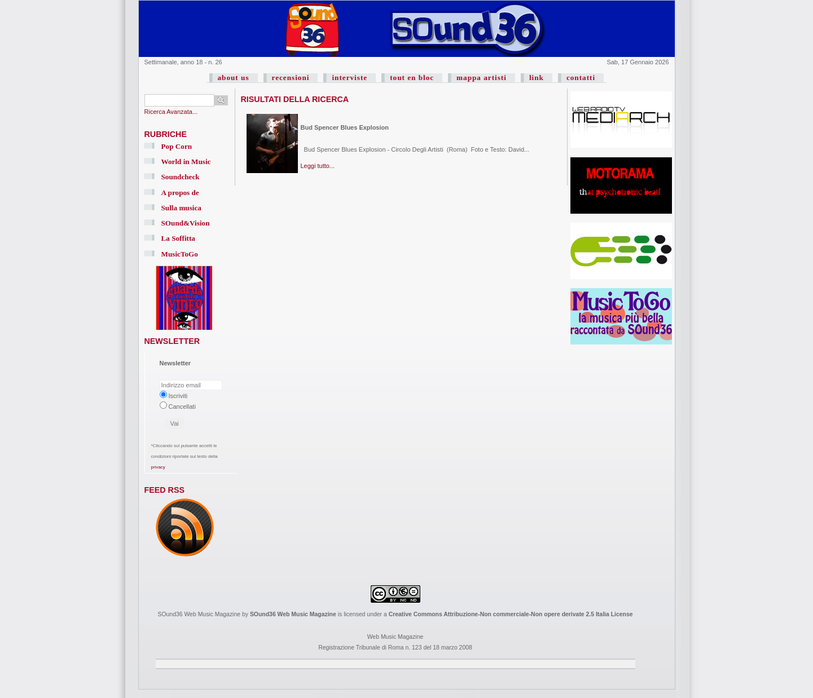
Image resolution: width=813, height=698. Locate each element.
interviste (349, 77)
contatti (580, 77)
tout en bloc (412, 77)
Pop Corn (176, 146)
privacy (158, 467)
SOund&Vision (185, 223)
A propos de (180, 192)
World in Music (186, 161)
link (536, 77)
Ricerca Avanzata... (171, 111)
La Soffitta (178, 238)
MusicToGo (179, 254)
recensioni (291, 77)
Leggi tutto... (318, 165)
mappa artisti (481, 77)
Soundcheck (180, 177)
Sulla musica (181, 208)
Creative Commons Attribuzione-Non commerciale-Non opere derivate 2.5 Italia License (511, 614)
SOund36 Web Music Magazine (293, 614)
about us (233, 77)
